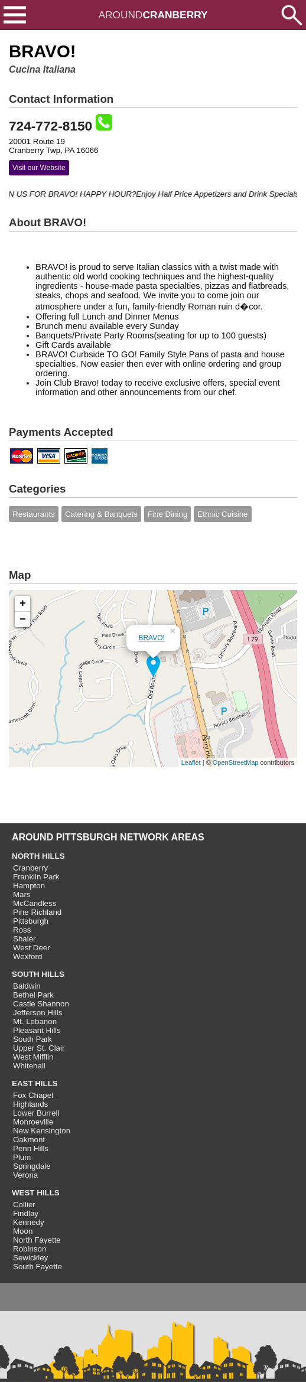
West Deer (31, 947)
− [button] (22, 619)
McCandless (34, 903)
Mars (22, 894)
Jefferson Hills (37, 1012)
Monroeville (33, 1121)
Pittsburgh (30, 921)
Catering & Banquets (101, 514)
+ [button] (22, 604)
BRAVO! (151, 638)
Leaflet (191, 762)
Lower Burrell (36, 1113)
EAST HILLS (35, 1083)
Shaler (24, 938)
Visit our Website (39, 168)
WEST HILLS (36, 1192)
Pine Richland (37, 912)
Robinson (29, 1248)
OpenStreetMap (236, 762)
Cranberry (30, 867)
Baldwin (27, 986)
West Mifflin (33, 1056)
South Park (32, 1039)
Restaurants (33, 514)
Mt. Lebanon (35, 1021)
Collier (24, 1204)
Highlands (30, 1104)
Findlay (25, 1213)
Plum (22, 1157)
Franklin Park (36, 876)
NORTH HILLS (38, 856)
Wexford (27, 956)
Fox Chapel (33, 1095)
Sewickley (30, 1257)
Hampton (29, 885)
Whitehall (29, 1065)
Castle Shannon (41, 1003)
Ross (22, 929)
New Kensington (41, 1130)
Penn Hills (30, 1148)
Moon (22, 1231)
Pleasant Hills (37, 1030)
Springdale (32, 1166)
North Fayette (37, 1240)
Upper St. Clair (38, 1048)
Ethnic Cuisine (222, 514)
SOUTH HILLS (38, 974)
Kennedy (28, 1222)
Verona (25, 1175)
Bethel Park (33, 994)
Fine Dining (167, 514)
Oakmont (29, 1139)
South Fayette (37, 1266)
